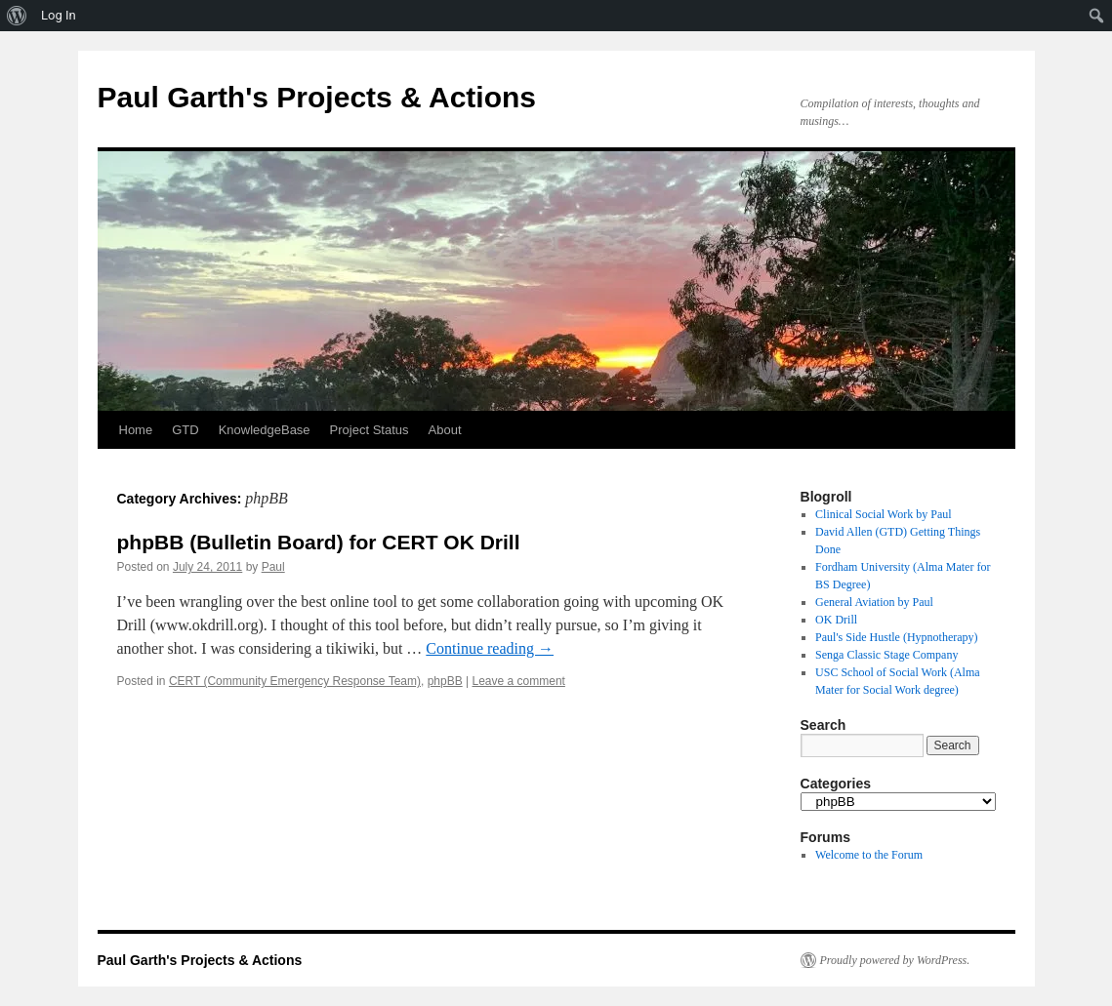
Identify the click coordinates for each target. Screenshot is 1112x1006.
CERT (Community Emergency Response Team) (295, 681)
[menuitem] (17, 15)
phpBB (445, 681)
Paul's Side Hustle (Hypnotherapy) (896, 637)
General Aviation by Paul (874, 602)
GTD (185, 430)
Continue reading (490, 648)
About (445, 430)
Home (136, 430)
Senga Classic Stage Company (886, 655)
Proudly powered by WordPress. (895, 960)
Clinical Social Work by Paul (883, 514)
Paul (273, 567)
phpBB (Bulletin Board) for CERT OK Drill (318, 542)
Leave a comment (519, 681)
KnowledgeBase (264, 430)
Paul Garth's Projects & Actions (317, 97)
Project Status (369, 430)
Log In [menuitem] (58, 15)
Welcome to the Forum (869, 855)
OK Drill (836, 619)
